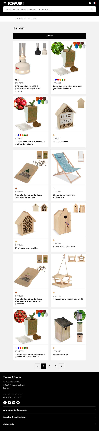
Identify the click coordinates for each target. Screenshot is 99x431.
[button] (61, 366)
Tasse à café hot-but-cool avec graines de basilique (67, 87)
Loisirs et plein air (23, 19)
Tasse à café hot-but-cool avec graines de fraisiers (30, 143)
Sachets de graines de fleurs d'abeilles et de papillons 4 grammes (28, 301)
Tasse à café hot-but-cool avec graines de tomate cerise (30, 355)
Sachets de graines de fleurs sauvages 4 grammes (28, 196)
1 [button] (43, 366)
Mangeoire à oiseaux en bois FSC (68, 299)
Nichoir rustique (60, 354)
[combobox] (49, 9)
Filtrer (50, 36)
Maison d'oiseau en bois (64, 247)
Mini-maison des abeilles (26, 248)
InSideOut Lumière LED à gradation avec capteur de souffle (27, 88)
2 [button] (49, 366)
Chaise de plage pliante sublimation (64, 196)
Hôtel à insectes (60, 142)
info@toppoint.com (12, 397)
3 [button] (55, 366)
